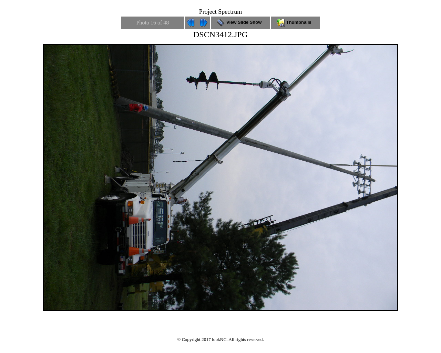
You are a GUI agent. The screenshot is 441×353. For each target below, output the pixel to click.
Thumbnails (295, 22)
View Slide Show (240, 22)
